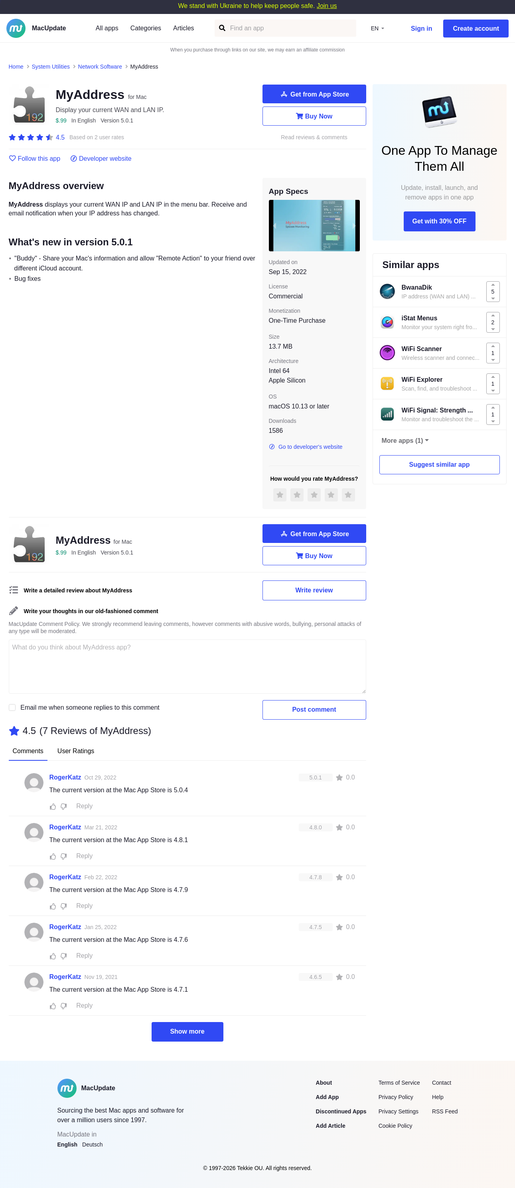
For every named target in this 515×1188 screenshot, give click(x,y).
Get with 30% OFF (439, 221)
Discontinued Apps (341, 1111)
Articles (183, 28)
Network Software (100, 66)
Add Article (330, 1125)
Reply (84, 806)
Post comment (314, 709)
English (67, 1144)
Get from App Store (314, 94)
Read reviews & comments (314, 137)
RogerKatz (65, 777)
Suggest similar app (439, 464)
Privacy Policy (396, 1097)
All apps (107, 28)
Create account (476, 28)
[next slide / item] (354, 225)
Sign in (421, 28)
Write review (314, 590)
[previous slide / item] (274, 225)
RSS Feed (445, 1111)
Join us (327, 6)
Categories (145, 28)
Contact (441, 1082)
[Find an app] (221, 28)
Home (16, 66)
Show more (187, 1031)
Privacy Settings (398, 1111)
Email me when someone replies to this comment (90, 707)
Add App (327, 1097)
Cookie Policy (395, 1125)
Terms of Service (399, 1082)
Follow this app (35, 159)
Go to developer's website (306, 446)
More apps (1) (402, 440)
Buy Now (314, 116)
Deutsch (92, 1144)
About (324, 1082)
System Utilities (51, 66)
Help (438, 1097)
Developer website (101, 159)
